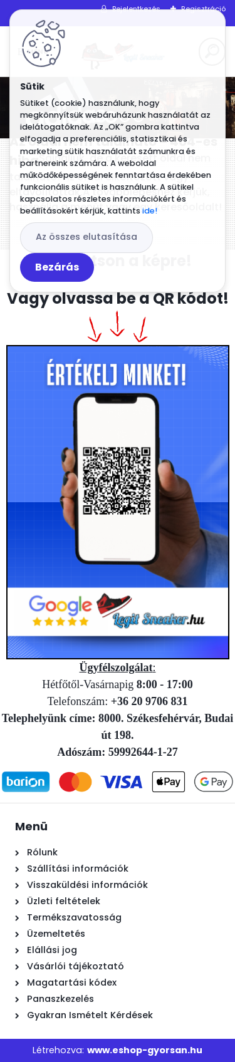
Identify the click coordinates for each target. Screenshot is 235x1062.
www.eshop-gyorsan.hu (144, 1050)
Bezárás (57, 267)
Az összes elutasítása (86, 236)
